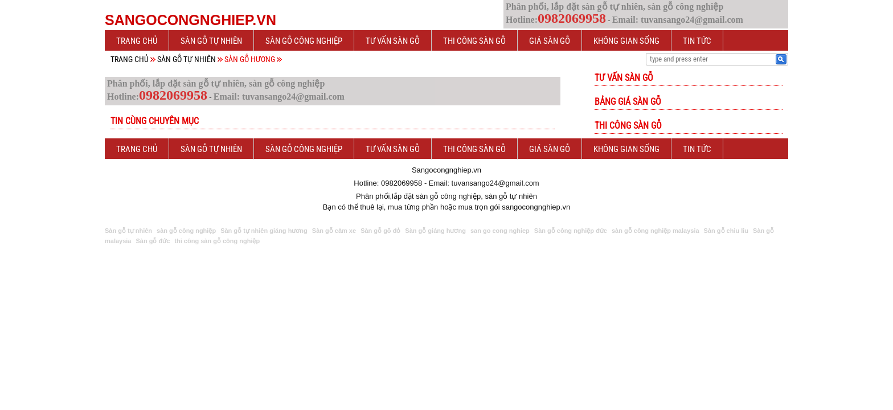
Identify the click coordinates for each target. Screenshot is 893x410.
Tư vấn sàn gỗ (393, 41)
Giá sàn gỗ (549, 41)
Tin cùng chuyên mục (154, 121)
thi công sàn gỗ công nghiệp (217, 240)
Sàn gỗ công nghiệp (303, 41)
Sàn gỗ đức (153, 240)
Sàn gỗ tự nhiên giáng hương (264, 230)
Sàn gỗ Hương (249, 59)
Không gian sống (626, 41)
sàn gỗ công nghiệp (186, 230)
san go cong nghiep (500, 230)
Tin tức (697, 41)
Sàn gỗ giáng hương (435, 230)
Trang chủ (136, 41)
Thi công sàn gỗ (474, 41)
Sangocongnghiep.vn (190, 20)
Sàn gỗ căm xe (334, 230)
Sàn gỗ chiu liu (726, 230)
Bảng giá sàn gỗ (628, 101)
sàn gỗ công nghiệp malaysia (655, 230)
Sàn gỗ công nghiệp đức (570, 230)
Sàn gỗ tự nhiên (211, 41)
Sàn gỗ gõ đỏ (380, 230)
